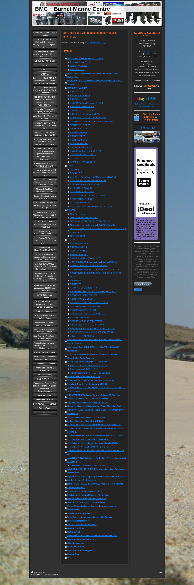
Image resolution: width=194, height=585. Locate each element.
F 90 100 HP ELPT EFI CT (81, 147)
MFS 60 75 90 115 (77, 236)
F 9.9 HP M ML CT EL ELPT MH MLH (85, 114)
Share (138, 289)
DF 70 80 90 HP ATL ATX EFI (82, 192)
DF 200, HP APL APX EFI (80, 203)
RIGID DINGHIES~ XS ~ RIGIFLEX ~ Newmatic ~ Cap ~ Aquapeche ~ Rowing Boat (96, 471)
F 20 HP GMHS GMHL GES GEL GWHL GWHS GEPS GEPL (95, 269)
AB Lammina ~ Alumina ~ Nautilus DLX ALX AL (88, 402)
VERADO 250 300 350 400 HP (82, 162)
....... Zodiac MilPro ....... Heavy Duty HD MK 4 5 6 (88, 447)
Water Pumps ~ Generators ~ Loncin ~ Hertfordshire (90, 517)
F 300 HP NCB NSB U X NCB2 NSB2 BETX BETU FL (92, 332)
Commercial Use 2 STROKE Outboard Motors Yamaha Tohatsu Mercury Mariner (94, 341)
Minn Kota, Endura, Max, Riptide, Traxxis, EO (87, 362)
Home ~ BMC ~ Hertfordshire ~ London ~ (85, 58)
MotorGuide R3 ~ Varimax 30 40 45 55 (83, 377)
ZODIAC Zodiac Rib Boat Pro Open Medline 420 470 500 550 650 (95, 436)
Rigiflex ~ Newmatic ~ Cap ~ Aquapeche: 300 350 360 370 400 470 (95, 476)
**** (68, 558)
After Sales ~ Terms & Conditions (82, 525)
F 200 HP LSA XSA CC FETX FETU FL (86, 321)
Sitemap (42, 572)
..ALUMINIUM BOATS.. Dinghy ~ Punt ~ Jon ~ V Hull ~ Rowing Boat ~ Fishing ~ (96, 460)
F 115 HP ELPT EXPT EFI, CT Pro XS (86, 151)
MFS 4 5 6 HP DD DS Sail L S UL (84, 218)
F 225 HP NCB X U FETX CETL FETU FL (87, 325)
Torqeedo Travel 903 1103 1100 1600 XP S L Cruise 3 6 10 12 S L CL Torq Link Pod (96, 390)
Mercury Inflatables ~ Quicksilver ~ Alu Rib (86, 417)
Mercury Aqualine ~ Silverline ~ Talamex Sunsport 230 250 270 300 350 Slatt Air (96, 412)
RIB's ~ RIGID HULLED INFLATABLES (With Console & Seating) (95, 484)
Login (161, 572)
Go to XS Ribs (147, 128)
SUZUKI (70, 166)
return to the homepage (96, 42)
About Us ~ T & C (77, 70)
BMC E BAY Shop (75, 532)
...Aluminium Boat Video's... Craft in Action (87, 465)
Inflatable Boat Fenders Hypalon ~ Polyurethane (88, 495)
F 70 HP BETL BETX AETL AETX (84, 295)
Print (34, 572)
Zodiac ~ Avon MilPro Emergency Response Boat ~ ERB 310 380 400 (95, 452)
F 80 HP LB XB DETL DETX (81, 299)
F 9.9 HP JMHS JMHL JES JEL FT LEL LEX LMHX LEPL (93, 262)
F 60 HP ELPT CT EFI (79, 140)
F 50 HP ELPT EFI (77, 136)
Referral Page (73, 554)
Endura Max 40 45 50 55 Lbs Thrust (85, 369)
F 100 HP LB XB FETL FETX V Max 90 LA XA (89, 303)
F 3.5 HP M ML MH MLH (80, 95)
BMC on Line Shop (75, 528)
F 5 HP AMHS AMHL (78, 251)
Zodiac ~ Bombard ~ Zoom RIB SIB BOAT (85, 421)
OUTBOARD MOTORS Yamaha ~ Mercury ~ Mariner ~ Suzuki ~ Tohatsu (94, 83)
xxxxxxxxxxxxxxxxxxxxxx (78, 521)
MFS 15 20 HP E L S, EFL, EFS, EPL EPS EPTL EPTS (92, 225)
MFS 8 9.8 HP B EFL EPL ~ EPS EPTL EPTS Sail (90, 221)
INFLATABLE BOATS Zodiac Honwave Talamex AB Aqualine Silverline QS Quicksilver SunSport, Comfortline (93, 397)
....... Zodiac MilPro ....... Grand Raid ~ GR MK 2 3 (88, 439)
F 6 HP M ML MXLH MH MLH (82, 107)
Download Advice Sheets (80, 62)
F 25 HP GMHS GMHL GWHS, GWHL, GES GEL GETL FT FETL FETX (97, 275)
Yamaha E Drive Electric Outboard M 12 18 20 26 (88, 384)
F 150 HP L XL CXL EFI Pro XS (83, 155)
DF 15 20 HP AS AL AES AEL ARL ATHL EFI (88, 181)
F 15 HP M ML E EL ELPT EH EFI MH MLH (88, 118)
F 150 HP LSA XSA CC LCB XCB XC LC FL (88, 314)
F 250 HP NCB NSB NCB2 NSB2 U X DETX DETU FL (92, 328)
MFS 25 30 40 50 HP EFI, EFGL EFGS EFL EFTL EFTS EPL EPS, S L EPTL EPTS (98, 230)
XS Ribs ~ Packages (76, 488)
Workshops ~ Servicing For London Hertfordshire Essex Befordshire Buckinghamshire (92, 537)
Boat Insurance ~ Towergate (79, 550)
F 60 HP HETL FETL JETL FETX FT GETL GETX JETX (93, 291)
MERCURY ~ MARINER (77, 88)
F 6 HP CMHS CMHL (79, 255)
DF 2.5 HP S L (76, 169)
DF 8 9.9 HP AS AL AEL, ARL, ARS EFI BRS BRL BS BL (93, 177)
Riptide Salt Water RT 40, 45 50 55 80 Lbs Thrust (90, 373)
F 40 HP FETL (76, 284)
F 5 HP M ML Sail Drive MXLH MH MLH (86, 103)
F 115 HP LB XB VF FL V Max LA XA (85, 306)
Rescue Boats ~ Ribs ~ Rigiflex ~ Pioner (84, 491)
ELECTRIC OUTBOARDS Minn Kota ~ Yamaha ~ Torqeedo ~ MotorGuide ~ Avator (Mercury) (93, 356)
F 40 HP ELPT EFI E (78, 132)
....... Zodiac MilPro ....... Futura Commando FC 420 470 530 (92, 443)
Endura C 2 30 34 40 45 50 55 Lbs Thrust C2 (88, 365)
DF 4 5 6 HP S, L (77, 173)
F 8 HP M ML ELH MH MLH (81, 110)
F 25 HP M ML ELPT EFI (80, 125)
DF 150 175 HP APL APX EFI (82, 199)
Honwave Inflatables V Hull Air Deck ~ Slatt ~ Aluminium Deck (94, 406)
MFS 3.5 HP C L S (77, 214)
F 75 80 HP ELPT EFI (79, 144)
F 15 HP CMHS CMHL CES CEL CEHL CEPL (89, 266)
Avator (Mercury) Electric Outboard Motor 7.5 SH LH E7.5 (92, 380)
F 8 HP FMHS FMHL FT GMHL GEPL (85, 258)
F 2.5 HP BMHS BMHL (79, 243)
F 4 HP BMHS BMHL (78, 247)
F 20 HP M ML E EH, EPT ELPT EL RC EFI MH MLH (92, 121)
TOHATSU (71, 210)
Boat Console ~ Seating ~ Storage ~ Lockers (86, 499)
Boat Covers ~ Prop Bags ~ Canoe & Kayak (86, 502)
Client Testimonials (75, 543)
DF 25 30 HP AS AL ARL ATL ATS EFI (85, 184)
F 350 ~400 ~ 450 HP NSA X (82, 336)
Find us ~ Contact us (78, 66)
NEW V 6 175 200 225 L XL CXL (83, 158)
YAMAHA (71, 240)
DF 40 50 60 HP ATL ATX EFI (82, 188)
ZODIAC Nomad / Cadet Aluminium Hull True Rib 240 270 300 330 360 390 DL (95, 430)
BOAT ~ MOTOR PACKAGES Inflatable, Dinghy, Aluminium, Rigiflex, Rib (93, 75)
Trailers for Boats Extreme (78, 513)
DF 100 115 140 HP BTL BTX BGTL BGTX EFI (89, 195)
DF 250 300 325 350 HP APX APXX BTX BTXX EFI (91, 206)
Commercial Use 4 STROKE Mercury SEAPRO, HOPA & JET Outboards (93, 349)
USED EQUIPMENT (75, 547)
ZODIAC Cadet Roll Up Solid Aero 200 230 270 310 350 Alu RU (94, 425)
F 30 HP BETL (76, 280)
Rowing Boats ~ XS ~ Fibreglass (81, 480)
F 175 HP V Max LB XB (79, 317)
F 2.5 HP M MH (76, 92)
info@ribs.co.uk (148, 51)
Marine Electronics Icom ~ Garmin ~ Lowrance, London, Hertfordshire (91, 508)
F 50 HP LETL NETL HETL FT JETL (85, 288)
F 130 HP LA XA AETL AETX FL (83, 310)
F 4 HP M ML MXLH (78, 99)
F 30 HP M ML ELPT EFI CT (81, 129)
